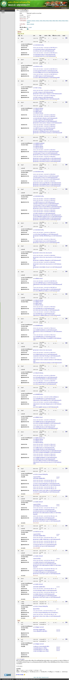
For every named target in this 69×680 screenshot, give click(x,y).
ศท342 (60, 20)
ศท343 (63, 20)
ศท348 (28, 22)
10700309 (29, 20)
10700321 (37, 20)
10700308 (32, 24)
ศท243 (51, 20)
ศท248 (54, 20)
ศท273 (57, 20)
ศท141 (28, 24)
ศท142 (44, 20)
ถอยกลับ (3, 12)
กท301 (41, 20)
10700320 (33, 20)
